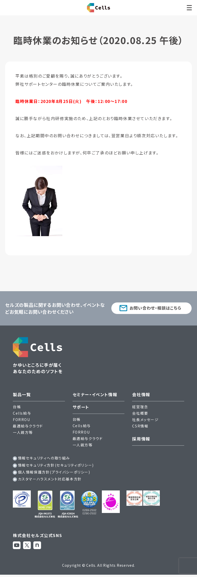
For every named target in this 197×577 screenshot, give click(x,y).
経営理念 (140, 406)
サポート (81, 407)
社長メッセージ (145, 419)
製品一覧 (22, 394)
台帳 (17, 406)
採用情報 (141, 439)
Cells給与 (22, 413)
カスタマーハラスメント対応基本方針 (50, 478)
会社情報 (141, 394)
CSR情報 (140, 425)
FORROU (21, 419)
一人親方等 (23, 432)
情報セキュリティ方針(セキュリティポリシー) (56, 465)
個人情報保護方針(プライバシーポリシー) (54, 472)
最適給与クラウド (28, 425)
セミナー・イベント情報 (95, 394)
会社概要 (140, 413)
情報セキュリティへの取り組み (44, 457)
